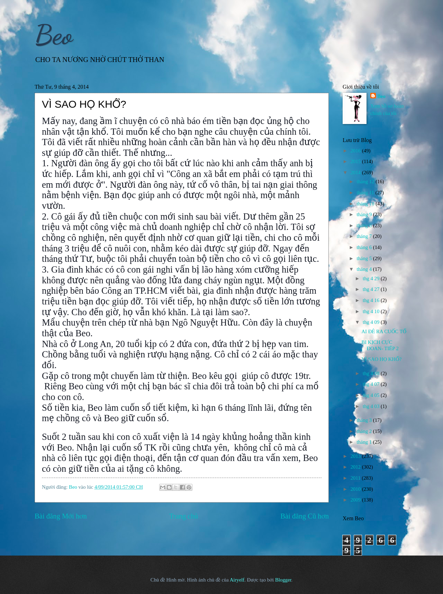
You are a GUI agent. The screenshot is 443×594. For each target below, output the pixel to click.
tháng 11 (365, 192)
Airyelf (237, 580)
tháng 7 (364, 236)
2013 (356, 456)
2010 (356, 489)
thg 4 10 (372, 311)
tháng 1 (364, 442)
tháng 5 (364, 258)
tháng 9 (364, 214)
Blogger (283, 580)
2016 (356, 150)
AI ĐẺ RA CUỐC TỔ (383, 331)
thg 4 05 (372, 395)
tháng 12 (366, 181)
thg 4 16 (372, 300)
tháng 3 (364, 420)
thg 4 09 (372, 322)
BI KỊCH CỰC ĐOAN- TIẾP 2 (379, 345)
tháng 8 (364, 225)
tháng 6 (364, 247)
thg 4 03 (372, 406)
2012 (356, 467)
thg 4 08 (372, 373)
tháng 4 (364, 269)
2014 (356, 172)
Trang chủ (183, 516)
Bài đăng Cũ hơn (304, 516)
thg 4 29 (372, 278)
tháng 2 (364, 431)
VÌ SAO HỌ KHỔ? (381, 359)
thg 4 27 (372, 289)
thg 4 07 (372, 384)
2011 (356, 478)
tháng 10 (366, 203)
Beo (54, 34)
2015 (356, 161)
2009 (356, 500)
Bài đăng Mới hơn (61, 516)
